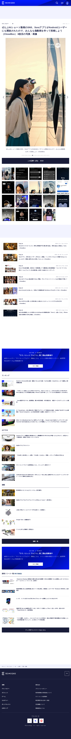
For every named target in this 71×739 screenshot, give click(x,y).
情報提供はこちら (40, 708)
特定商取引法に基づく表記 (42, 700)
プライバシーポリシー (41, 688)
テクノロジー (5, 688)
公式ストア (5, 708)
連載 (3, 685)
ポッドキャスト (6, 704)
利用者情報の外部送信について (44, 692)
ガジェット (5, 692)
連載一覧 (35, 541)
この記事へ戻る (35, 161)
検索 (57, 3)
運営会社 (38, 685)
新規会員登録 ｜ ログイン (67, 3)
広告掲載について (40, 704)
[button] (3, 97)
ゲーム (4, 696)
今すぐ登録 (35, 366)
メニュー (62, 3)
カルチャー (5, 700)
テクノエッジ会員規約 (41, 696)
